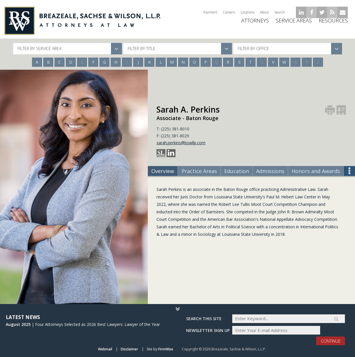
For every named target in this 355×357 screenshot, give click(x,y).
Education (236, 171)
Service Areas (294, 24)
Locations (247, 12)
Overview (162, 171)
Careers (229, 12)
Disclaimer (129, 349)
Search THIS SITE (204, 318)
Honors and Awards (316, 171)
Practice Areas (199, 171)
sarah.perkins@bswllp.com (180, 142)
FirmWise (165, 349)
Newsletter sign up (208, 330)
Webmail (105, 349)
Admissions (270, 171)
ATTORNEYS (255, 24)
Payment (210, 12)
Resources (333, 24)
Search (279, 12)
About (264, 12)
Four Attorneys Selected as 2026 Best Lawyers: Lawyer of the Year (97, 323)
